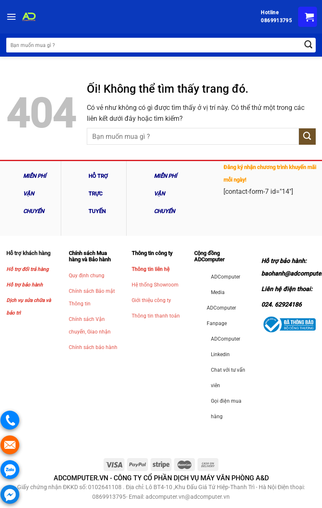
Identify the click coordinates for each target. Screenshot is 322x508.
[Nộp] (307, 136)
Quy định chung (86, 276)
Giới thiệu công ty (151, 300)
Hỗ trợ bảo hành (24, 285)
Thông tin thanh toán (156, 316)
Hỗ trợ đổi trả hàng (27, 269)
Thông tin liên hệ (150, 269)
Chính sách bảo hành (93, 347)
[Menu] (11, 16)
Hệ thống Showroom (155, 285)
